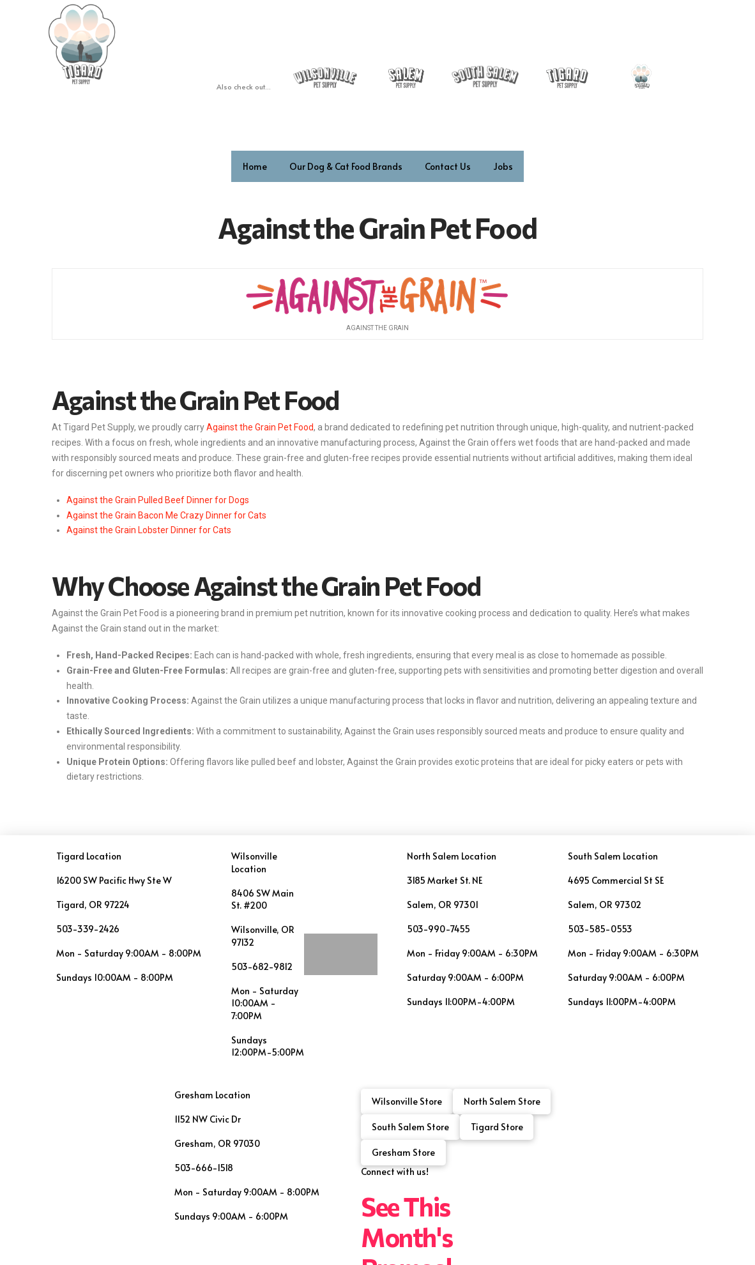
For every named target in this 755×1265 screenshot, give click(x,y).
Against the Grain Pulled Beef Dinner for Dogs (157, 500)
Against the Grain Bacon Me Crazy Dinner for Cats (166, 515)
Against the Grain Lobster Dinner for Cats (148, 530)
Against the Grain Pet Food (195, 399)
